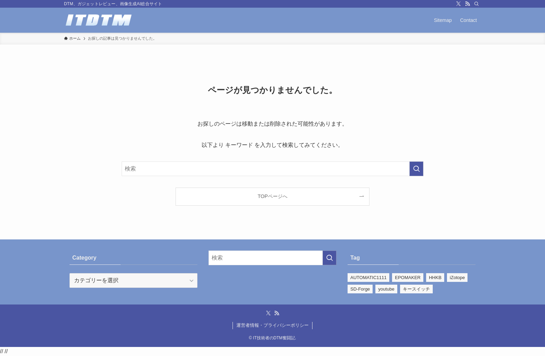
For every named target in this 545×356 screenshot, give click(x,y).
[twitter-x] (458, 4)
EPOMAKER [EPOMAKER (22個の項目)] (408, 277)
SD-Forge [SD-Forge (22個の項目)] (360, 289)
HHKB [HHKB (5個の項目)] (435, 277)
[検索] (476, 4)
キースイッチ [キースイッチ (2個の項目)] (416, 289)
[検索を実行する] (416, 168)
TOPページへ (272, 196)
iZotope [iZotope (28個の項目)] (457, 277)
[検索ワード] (272, 168)
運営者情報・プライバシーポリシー (272, 325)
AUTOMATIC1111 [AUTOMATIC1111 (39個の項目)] (368, 277)
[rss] (467, 4)
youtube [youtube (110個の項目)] (386, 289)
